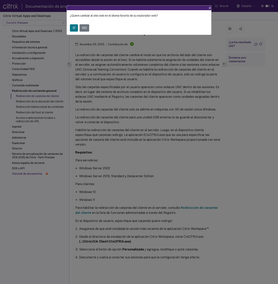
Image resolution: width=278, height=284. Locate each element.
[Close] (209, 8)
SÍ (73, 28)
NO (84, 28)
